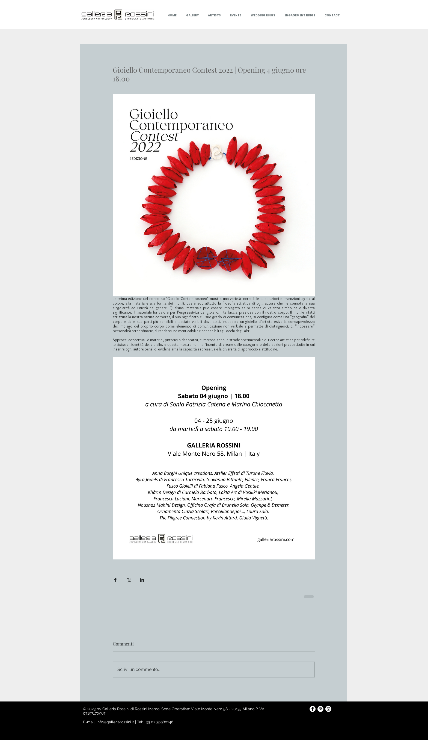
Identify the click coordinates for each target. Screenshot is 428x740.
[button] (235, 15)
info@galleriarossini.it (115, 722)
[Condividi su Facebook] (115, 579)
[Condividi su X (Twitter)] (128, 579)
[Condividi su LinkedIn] (142, 579)
